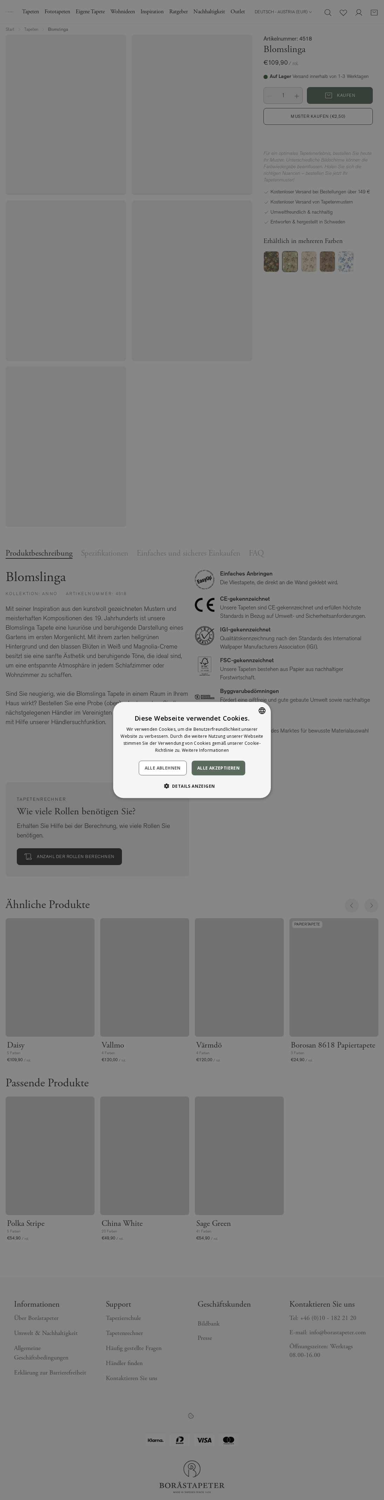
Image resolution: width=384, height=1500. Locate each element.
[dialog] (192, 750)
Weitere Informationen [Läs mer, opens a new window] (205, 750)
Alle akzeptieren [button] (218, 768)
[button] (192, 785)
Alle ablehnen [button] (163, 768)
